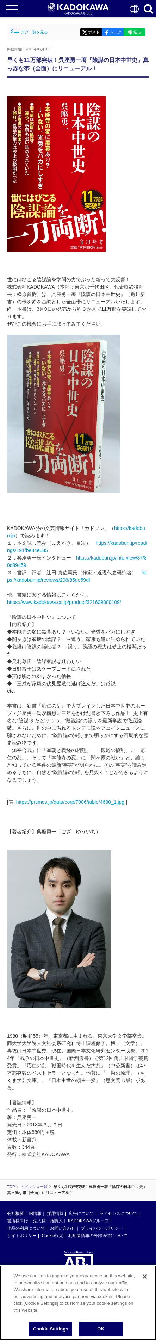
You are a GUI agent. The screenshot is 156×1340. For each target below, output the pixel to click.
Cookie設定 (52, 1235)
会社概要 (15, 1213)
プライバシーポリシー (102, 1228)
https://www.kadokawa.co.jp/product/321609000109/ (64, 602)
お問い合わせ (62, 1228)
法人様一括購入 (48, 1220)
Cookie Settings (50, 1329)
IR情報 (35, 1213)
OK (100, 1329)
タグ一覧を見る (29, 31)
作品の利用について (26, 1228)
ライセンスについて (118, 1213)
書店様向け (17, 1220)
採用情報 (55, 1213)
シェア (115, 32)
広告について (81, 1213)
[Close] (144, 1276)
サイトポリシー (22, 1235)
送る (137, 32)
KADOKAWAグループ (88, 1220)
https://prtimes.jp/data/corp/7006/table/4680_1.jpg (70, 802)
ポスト (94, 32)
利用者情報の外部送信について (97, 1235)
